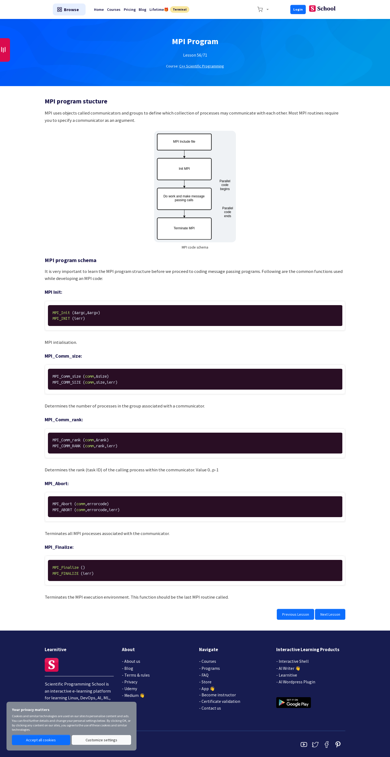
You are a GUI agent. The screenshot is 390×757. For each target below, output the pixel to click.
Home (146, 9)
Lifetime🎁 (215, 9)
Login (335, 9)
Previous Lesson (297, 613)
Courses (163, 9)
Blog (196, 9)
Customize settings (101, 740)
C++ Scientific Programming (201, 66)
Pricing (181, 9)
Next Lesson (331, 613)
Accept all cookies (41, 740)
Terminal (236, 9)
